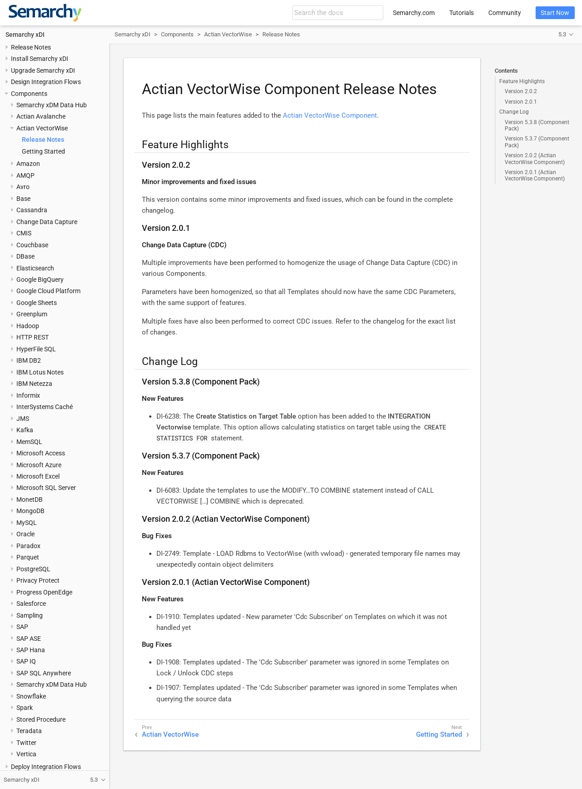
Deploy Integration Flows (46, 766)
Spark (24, 707)
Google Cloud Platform (48, 291)
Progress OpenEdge (44, 592)
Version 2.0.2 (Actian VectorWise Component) (535, 158)
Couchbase (32, 245)
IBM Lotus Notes (40, 372)
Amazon (28, 163)
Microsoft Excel (38, 476)
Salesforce (31, 603)
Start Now (555, 12)
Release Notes (31, 47)
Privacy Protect (38, 580)
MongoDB (30, 510)
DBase (25, 256)
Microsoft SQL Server (46, 487)
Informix (28, 395)
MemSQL (29, 441)
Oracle (25, 534)
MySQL (26, 522)
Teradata (29, 730)
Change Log (514, 112)
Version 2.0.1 (521, 102)
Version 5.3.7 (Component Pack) (537, 141)
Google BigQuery (40, 279)
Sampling (29, 615)
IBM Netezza (34, 383)
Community (504, 12)
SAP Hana (30, 650)
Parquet (27, 557)
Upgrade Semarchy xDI (43, 70)
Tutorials (461, 12)
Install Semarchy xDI (39, 58)
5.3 (562, 34)
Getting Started (43, 151)
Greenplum (31, 314)
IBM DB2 (28, 360)
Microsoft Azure (38, 465)
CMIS (23, 233)
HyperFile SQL (36, 349)
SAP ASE (28, 638)
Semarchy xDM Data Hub (51, 105)
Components (29, 93)
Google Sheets (36, 302)
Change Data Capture (46, 221)
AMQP (25, 175)
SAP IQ (26, 661)
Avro (23, 186)
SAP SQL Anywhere (43, 673)
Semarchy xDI (25, 34)
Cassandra (31, 210)
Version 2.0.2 (521, 91)
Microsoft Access (40, 453)
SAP (22, 626)
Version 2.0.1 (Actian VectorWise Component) (535, 175)
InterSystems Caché (44, 406)
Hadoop (27, 326)
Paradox (28, 545)
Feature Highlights (522, 81)
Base (23, 198)
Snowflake (31, 696)
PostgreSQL (33, 569)
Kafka (24, 430)
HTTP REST (32, 337)
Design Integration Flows (46, 81)
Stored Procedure (40, 719)
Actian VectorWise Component (330, 115)
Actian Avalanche (40, 116)
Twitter (26, 742)
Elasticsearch (35, 268)
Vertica (26, 754)
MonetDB (29, 499)
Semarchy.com (414, 12)
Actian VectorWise (42, 128)
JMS (22, 418)
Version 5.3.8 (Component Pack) (537, 125)
